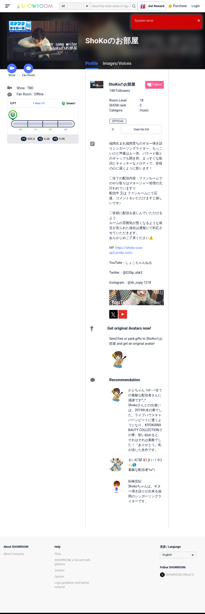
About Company (14, 554)
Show (12, 70)
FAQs (58, 554)
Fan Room (28, 70)
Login (195, 6)
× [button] (198, 20)
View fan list (141, 129)
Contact (59, 570)
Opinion (59, 576)
